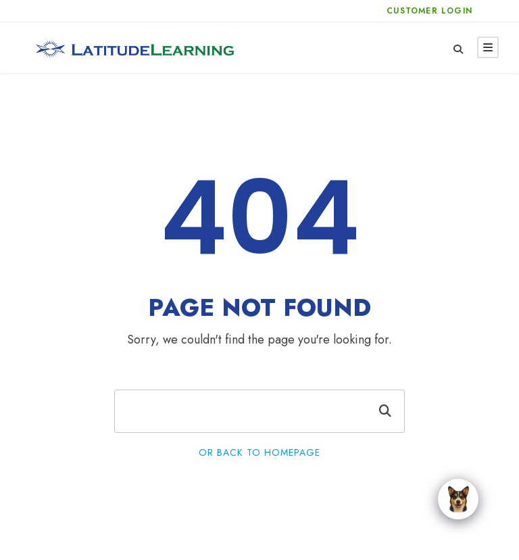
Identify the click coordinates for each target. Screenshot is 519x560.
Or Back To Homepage (259, 452)
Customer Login (429, 11)
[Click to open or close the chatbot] (458, 499)
